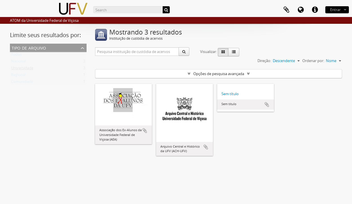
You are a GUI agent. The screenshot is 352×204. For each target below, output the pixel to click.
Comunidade (22, 82)
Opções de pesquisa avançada (218, 73)
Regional (18, 75)
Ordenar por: (313, 60)
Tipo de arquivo (29, 47)
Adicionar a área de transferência (145, 130)
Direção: (264, 60)
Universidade (22, 69)
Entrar (335, 9)
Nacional (18, 62)
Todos (16, 55)
